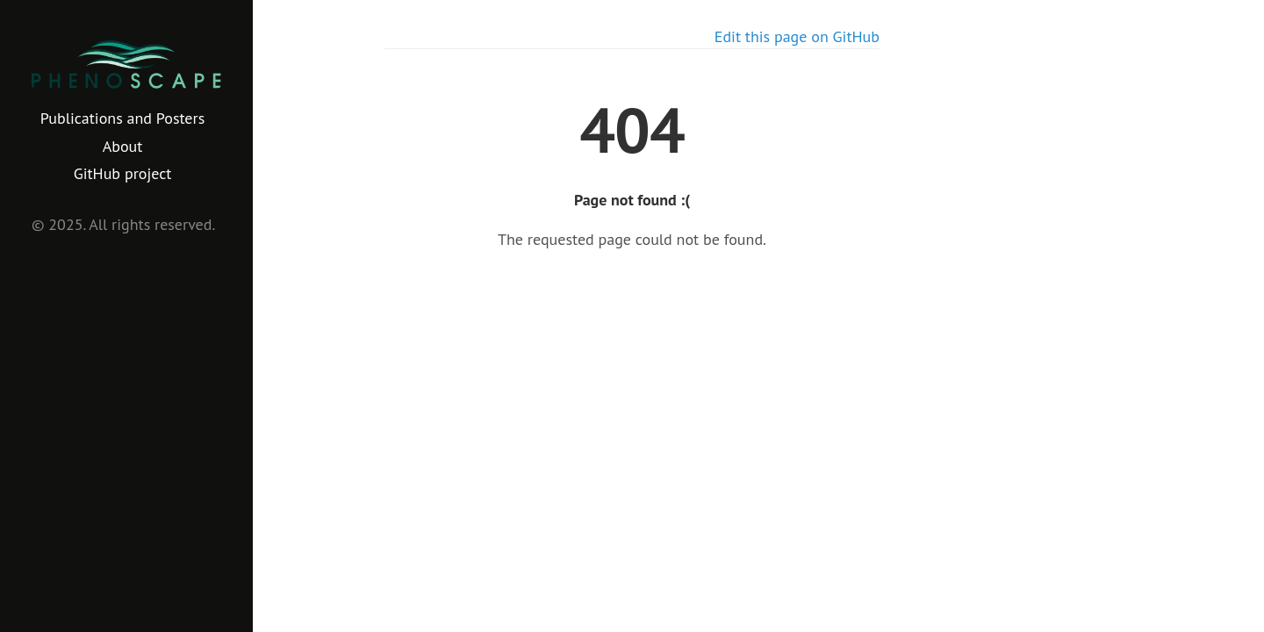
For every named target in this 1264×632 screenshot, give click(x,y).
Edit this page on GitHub (797, 36)
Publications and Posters (122, 118)
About (123, 146)
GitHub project (123, 173)
